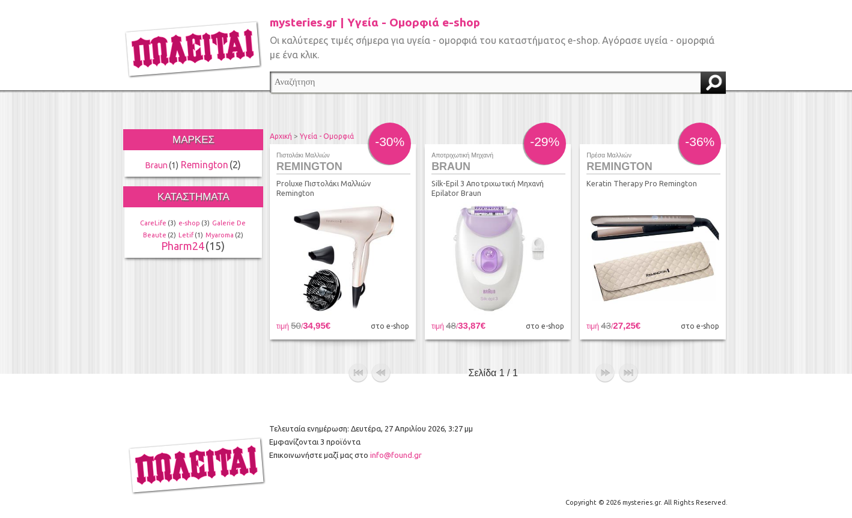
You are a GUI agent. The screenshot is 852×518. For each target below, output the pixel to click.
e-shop (189, 223)
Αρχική (281, 136)
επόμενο (605, 373)
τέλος (628, 373)
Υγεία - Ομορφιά (327, 136)
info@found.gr (396, 455)
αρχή (358, 373)
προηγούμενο (381, 373)
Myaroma (219, 235)
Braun (156, 165)
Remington (204, 164)
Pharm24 (182, 246)
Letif (185, 235)
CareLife (153, 223)
